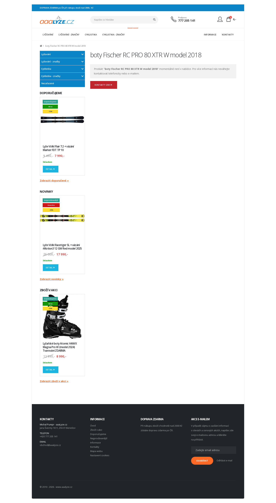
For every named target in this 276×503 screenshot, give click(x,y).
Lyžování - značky (50, 61)
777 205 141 (187, 20)
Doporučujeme (98, 434)
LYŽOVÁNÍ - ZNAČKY (69, 34)
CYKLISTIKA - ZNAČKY (113, 34)
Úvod (93, 425)
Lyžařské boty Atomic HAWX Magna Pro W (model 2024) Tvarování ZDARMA (60, 347)
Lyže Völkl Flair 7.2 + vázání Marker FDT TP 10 (58, 148)
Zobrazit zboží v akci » (54, 381)
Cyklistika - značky (51, 76)
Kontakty (94, 446)
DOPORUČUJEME (51, 93)
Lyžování (46, 54)
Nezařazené (47, 83)
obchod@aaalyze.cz (50, 445)
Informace (95, 442)
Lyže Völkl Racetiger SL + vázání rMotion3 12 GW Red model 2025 (62, 246)
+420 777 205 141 (49, 436)
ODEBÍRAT (202, 460)
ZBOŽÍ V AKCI (48, 290)
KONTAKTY (228, 34)
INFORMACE (210, 34)
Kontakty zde (104, 84)
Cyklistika (46, 68)
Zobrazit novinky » (52, 279)
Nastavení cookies (99, 455)
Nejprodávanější (98, 438)
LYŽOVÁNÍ (48, 34)
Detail (50, 169)
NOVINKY (46, 191)
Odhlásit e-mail (224, 460)
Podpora (182, 17)
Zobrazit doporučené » (54, 180)
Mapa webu (96, 451)
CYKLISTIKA (91, 34)
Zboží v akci (96, 429)
